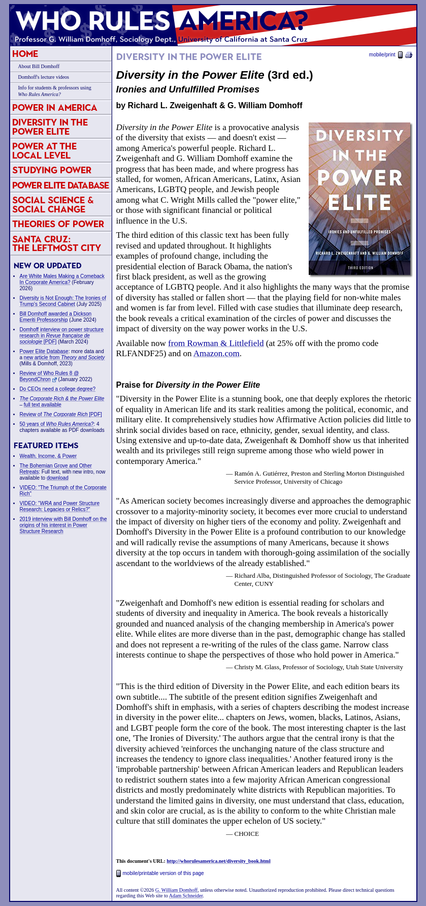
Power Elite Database (60, 185)
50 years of (57, 424)
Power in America (54, 107)
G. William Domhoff (176, 890)
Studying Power (51, 170)
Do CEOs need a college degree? (58, 389)
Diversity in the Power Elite (189, 57)
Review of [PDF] (61, 414)
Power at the (44, 151)
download (58, 478)
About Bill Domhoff (38, 66)
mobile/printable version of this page (160, 873)
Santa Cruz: (56, 244)
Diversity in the (50, 127)
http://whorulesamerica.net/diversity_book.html (218, 861)
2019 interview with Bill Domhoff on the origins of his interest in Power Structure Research (63, 525)
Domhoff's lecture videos (43, 77)
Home (25, 53)
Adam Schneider (186, 895)
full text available (42, 405)
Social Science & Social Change (53, 204)
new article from (64, 357)
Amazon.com (216, 353)
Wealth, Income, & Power (48, 456)
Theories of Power (58, 223)
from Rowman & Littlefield (216, 343)
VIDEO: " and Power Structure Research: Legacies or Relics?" (60, 506)
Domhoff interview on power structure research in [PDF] (62, 336)
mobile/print (390, 54)
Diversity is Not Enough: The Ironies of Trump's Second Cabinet (63, 301)
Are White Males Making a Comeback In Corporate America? (62, 279)
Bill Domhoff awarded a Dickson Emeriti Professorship (56, 317)
